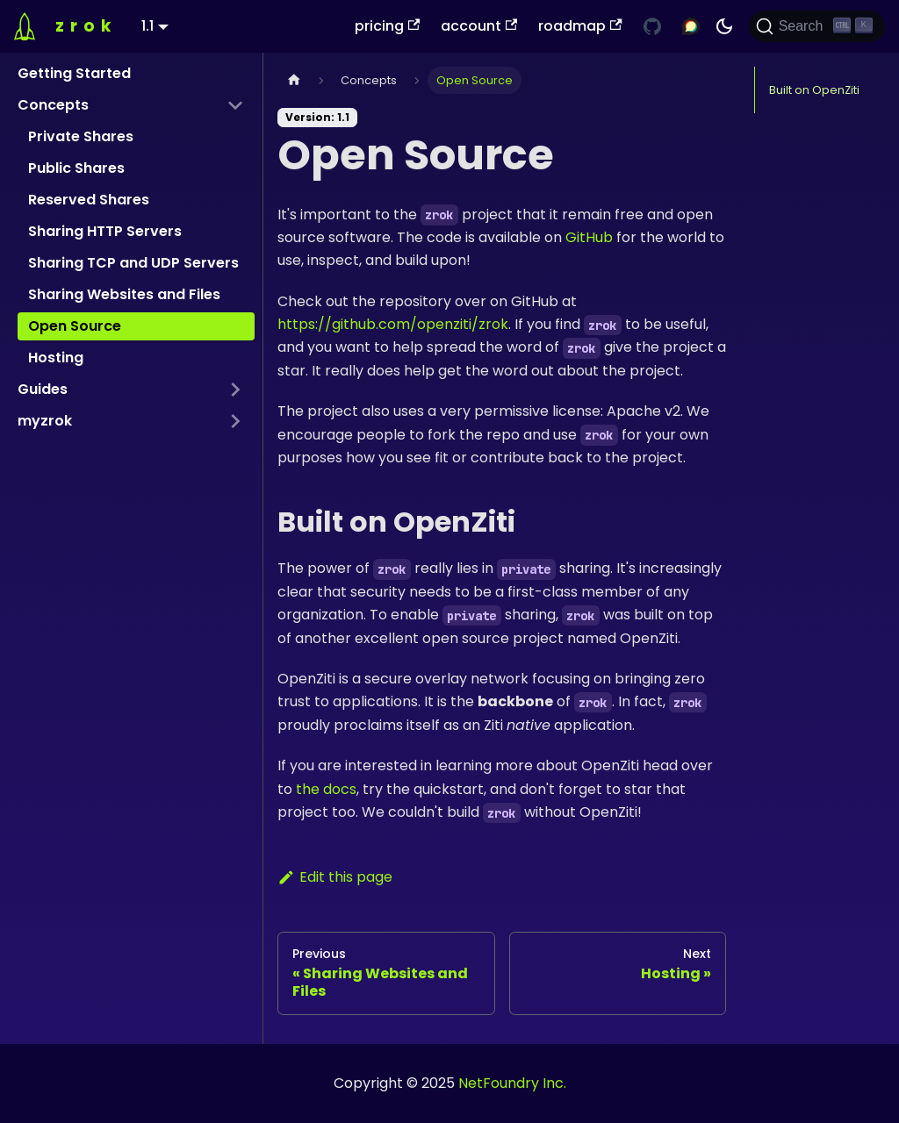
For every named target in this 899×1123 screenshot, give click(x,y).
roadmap (580, 26)
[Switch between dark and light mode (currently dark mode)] (724, 26)
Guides (43, 389)
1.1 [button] (147, 26)
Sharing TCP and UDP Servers (133, 263)
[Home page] (294, 80)
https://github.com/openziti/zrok (392, 324)
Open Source (74, 326)
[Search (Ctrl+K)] (817, 26)
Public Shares (76, 168)
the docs (326, 789)
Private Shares (80, 136)
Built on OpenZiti (814, 89)
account (479, 26)
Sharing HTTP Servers (105, 231)
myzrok (45, 421)
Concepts (53, 105)
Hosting (55, 357)
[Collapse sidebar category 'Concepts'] (235, 105)
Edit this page (334, 877)
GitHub (589, 237)
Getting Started (74, 73)
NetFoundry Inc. (512, 1083)
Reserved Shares (88, 200)
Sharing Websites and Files (124, 294)
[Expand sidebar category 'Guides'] (235, 390)
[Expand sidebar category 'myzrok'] (235, 421)
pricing (387, 26)
